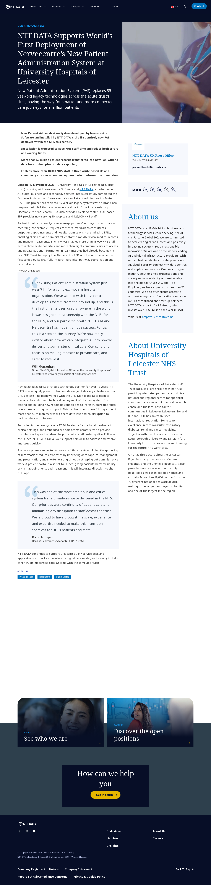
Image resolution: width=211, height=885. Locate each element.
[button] (185, 6)
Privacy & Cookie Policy (89, 876)
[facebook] (152, 189)
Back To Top (184, 869)
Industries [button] (36, 6)
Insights (113, 845)
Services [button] (56, 6)
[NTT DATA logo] (12, 7)
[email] (145, 189)
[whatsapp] (173, 189)
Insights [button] (75, 6)
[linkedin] (159, 189)
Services (112, 838)
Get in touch (108, 794)
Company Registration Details (38, 869)
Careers (114, 6)
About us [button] (95, 6)
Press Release (26, 576)
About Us (159, 831)
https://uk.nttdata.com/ (157, 317)
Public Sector (62, 576)
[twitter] (166, 189)
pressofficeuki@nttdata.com (149, 167)
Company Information (80, 869)
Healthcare (44, 576)
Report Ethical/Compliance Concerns (42, 876)
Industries (114, 831)
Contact (199, 6)
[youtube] (34, 831)
